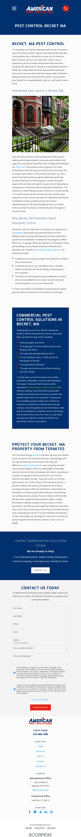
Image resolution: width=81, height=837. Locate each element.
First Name (17, 608)
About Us (40, 751)
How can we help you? (22, 656)
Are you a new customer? (23, 648)
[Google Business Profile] (35, 812)
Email (15, 632)
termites (37, 455)
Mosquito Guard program (48, 249)
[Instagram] (51, 812)
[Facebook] (29, 812)
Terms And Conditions (40, 700)
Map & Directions (40, 790)
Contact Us (40, 570)
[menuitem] (28, 827)
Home (40, 746)
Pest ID (40, 756)
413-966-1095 (40, 734)
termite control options (31, 465)
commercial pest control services (42, 387)
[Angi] (40, 812)
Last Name (17, 616)
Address (16, 640)
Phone (15, 624)
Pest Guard (21, 167)
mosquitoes (17, 232)
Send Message (40, 707)
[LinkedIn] (46, 812)
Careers (40, 761)
